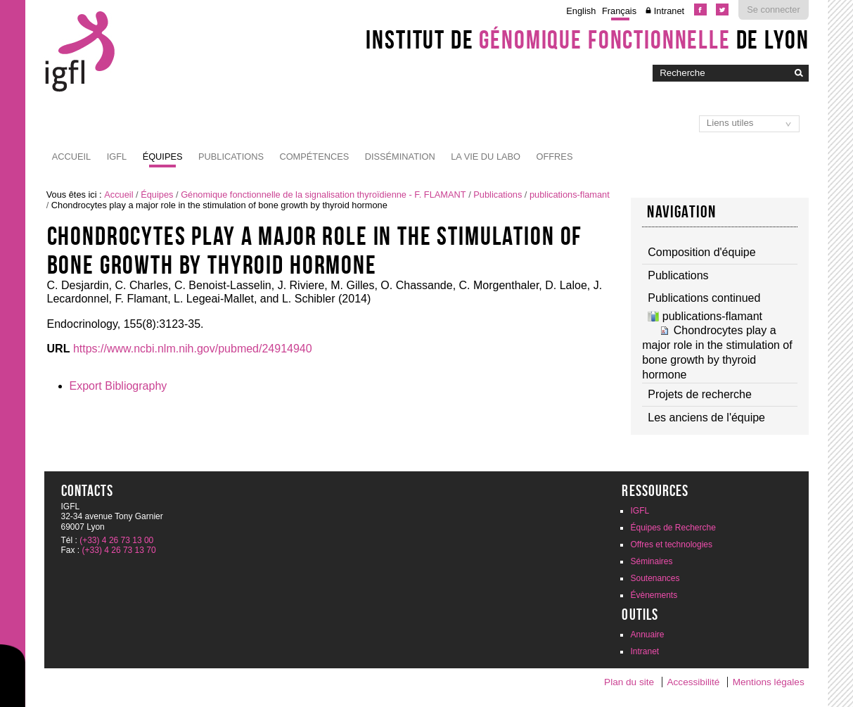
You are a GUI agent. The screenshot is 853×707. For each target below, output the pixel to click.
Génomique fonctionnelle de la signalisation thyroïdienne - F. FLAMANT (323, 194)
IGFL (117, 156)
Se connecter (773, 9)
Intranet (669, 11)
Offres (555, 156)
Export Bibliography (118, 386)
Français (619, 11)
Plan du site (629, 682)
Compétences (314, 156)
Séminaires (651, 561)
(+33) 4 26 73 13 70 (119, 550)
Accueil (71, 156)
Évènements (653, 595)
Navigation (681, 212)
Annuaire (647, 634)
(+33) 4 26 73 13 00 (116, 540)
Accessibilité (693, 682)
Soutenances (654, 578)
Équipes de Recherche (672, 528)
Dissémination (400, 156)
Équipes (163, 156)
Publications (231, 156)
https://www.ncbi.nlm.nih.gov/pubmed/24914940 (192, 349)
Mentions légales (768, 682)
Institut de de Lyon (587, 39)
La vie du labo (485, 156)
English (581, 11)
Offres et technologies (671, 544)
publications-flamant (570, 194)
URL (58, 349)
